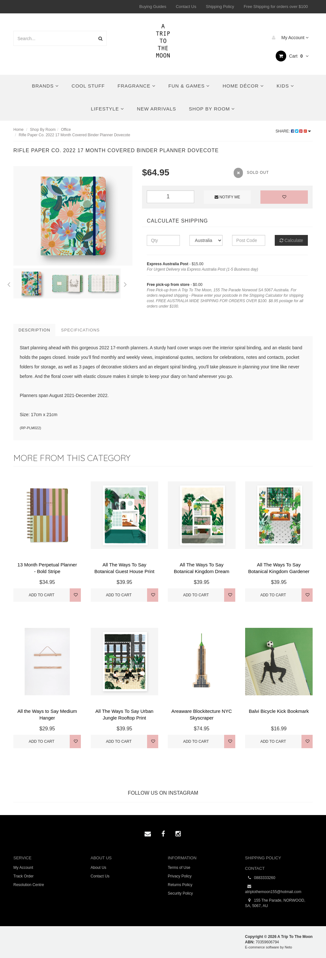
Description (34, 330)
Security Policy (180, 893)
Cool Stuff (88, 86)
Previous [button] (8, 283)
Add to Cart (41, 595)
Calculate (291, 240)
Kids (285, 86)
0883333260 (260, 878)
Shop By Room (212, 108)
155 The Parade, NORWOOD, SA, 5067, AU (275, 903)
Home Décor (243, 86)
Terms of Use (179, 867)
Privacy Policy (180, 876)
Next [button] (125, 283)
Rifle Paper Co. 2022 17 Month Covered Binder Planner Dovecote (74, 135)
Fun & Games (189, 86)
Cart (292, 56)
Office (66, 129)
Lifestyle (107, 108)
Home (18, 129)
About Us (98, 867)
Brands (45, 86)
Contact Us (186, 6)
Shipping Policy (220, 6)
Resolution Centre (28, 885)
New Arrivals (156, 108)
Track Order (23, 876)
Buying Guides (153, 6)
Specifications (80, 330)
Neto (288, 947)
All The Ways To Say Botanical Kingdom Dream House (201, 571)
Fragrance (136, 86)
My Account (288, 37)
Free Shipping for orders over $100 (276, 6)
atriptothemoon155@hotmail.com (273, 889)
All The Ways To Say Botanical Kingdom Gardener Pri (278, 571)
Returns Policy (180, 885)
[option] (72, 216)
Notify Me (227, 197)
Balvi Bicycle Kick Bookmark (279, 711)
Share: (293, 131)
